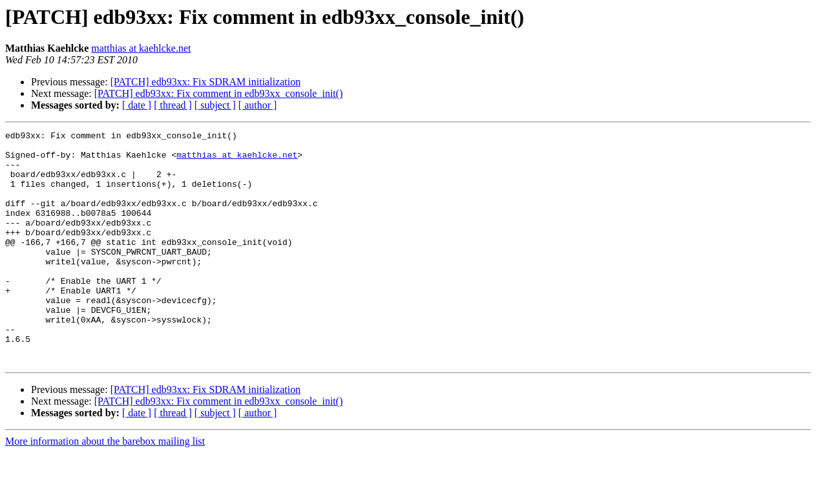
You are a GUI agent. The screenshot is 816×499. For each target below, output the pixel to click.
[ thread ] (173, 105)
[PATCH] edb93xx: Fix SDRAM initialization (205, 81)
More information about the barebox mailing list (105, 487)
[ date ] (136, 105)
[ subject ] (215, 105)
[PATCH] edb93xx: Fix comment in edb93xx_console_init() (218, 93)
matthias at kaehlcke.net (141, 48)
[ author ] (257, 105)
